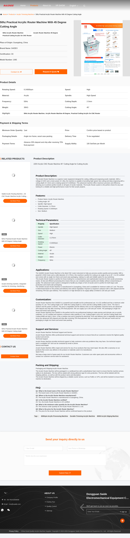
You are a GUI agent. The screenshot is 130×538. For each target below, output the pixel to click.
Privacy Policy (13, 531)
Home (23, 5)
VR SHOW (60, 5)
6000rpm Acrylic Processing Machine (54, 416)
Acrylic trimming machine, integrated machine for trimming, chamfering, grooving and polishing (14, 286)
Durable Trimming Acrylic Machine (82, 416)
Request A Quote (51, 72)
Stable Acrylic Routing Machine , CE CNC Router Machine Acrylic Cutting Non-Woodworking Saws (14, 196)
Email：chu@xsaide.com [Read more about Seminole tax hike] (11, 504)
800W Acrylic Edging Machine (108, 416)
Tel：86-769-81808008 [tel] (10, 500)
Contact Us (16, 72)
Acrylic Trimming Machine (25, 14)
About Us (47, 5)
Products (34, 5)
